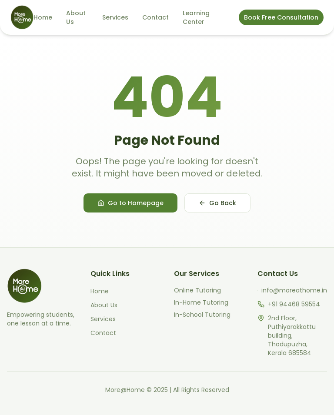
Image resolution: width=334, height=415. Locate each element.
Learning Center (196, 17)
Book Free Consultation (281, 17)
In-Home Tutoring (201, 302)
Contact (155, 17)
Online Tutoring (197, 290)
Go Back (217, 203)
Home (42, 17)
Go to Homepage (130, 203)
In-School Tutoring (202, 314)
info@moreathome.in (294, 290)
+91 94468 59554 (294, 304)
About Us (76, 17)
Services (115, 17)
